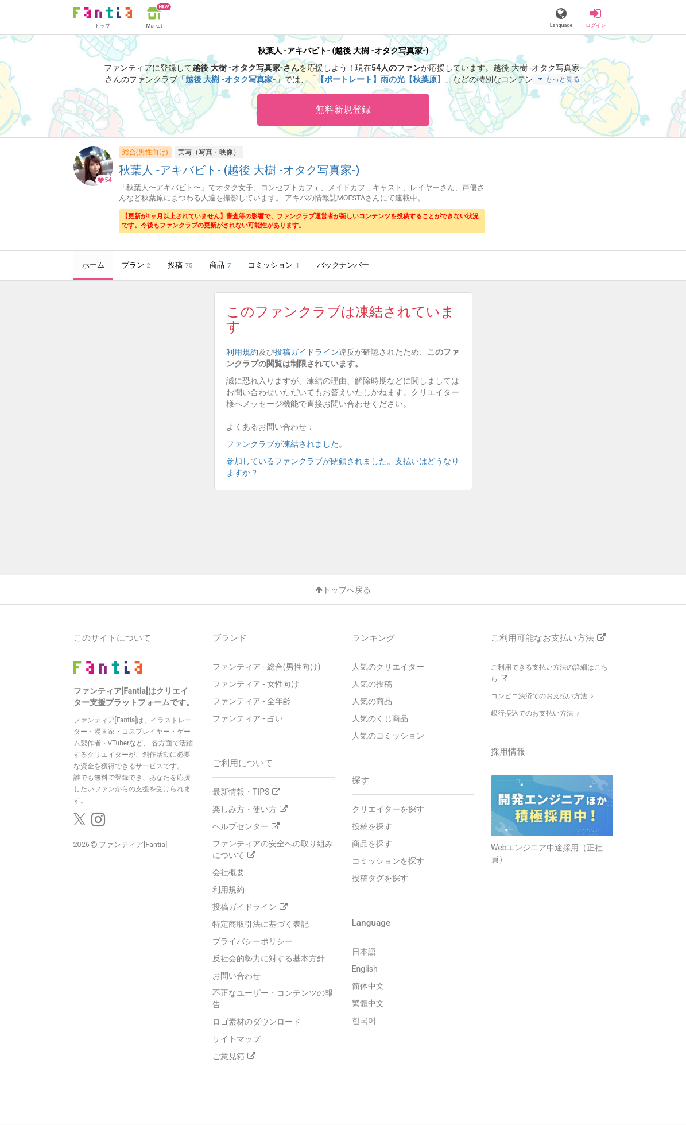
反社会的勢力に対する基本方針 (268, 958)
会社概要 (228, 872)
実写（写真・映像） (209, 152)
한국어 (364, 1020)
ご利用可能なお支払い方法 (548, 638)
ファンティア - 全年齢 (251, 701)
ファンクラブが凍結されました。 (290, 444)
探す (360, 780)
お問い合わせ (236, 975)
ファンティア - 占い (247, 718)
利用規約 (242, 352)
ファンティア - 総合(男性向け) (266, 666)
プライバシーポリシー (252, 941)
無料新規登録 (343, 109)
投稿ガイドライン (306, 352)
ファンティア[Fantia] (133, 845)
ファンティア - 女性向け (255, 684)
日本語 (364, 951)
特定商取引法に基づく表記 (260, 924)
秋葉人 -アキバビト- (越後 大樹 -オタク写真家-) (239, 170)
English (365, 968)
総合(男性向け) (145, 152)
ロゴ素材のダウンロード (256, 1021)
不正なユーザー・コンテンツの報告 (272, 998)
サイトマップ (236, 1038)
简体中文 (368, 986)
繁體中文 (368, 1003)
